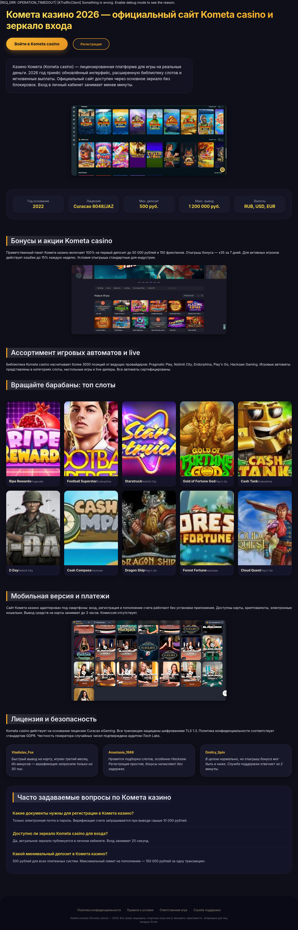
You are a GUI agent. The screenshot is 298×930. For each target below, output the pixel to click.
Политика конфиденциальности (99, 910)
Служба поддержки (207, 910)
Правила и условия (140, 910)
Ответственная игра (173, 910)
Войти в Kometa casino (36, 43)
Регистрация (91, 44)
